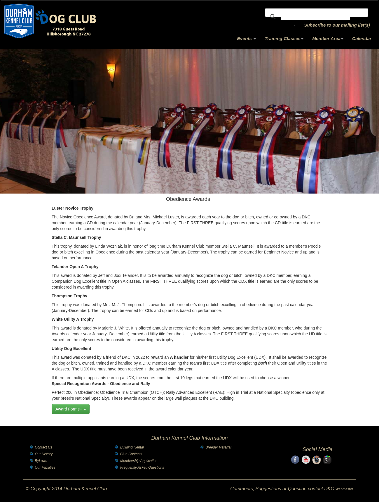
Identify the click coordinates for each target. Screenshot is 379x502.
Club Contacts (131, 454)
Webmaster (344, 489)
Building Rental (132, 447)
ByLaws (41, 461)
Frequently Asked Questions (142, 467)
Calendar (361, 38)
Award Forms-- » (70, 409)
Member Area (327, 38)
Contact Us (43, 447)
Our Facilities (45, 467)
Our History (44, 454)
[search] (315, 16)
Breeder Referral (219, 447)
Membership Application (139, 461)
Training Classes (284, 38)
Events (246, 38)
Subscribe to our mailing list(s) (337, 25)
